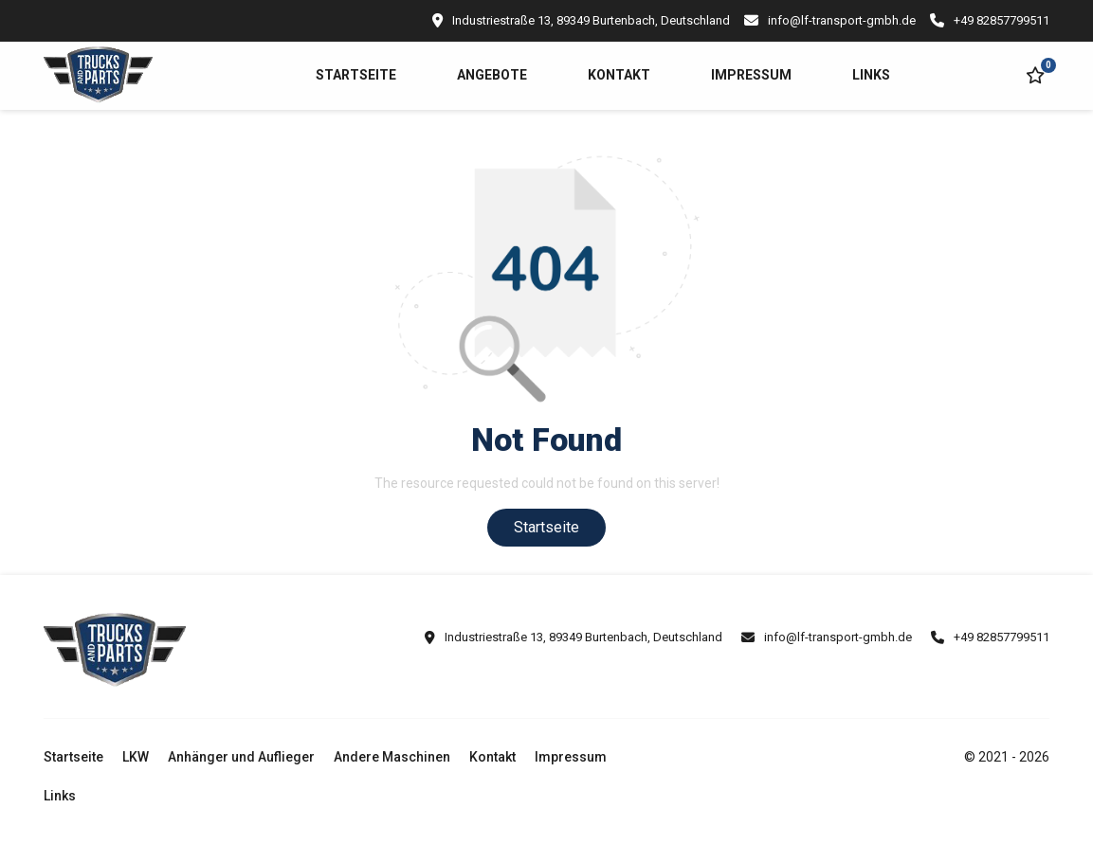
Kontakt (619, 74)
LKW (135, 756)
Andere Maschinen (392, 756)
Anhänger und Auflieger (241, 756)
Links (871, 74)
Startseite (356, 74)
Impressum (751, 74)
